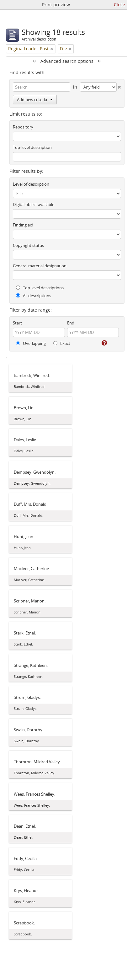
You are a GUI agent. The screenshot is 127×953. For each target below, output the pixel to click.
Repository (23, 127)
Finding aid (23, 225)
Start (17, 323)
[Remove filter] (51, 49)
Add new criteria (35, 99)
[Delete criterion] (119, 85)
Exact (61, 343)
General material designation (39, 266)
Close (119, 5)
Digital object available (33, 204)
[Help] (104, 343)
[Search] (41, 87)
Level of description (31, 184)
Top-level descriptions (40, 288)
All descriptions (33, 295)
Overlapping (31, 343)
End (70, 323)
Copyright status (28, 245)
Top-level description (32, 147)
